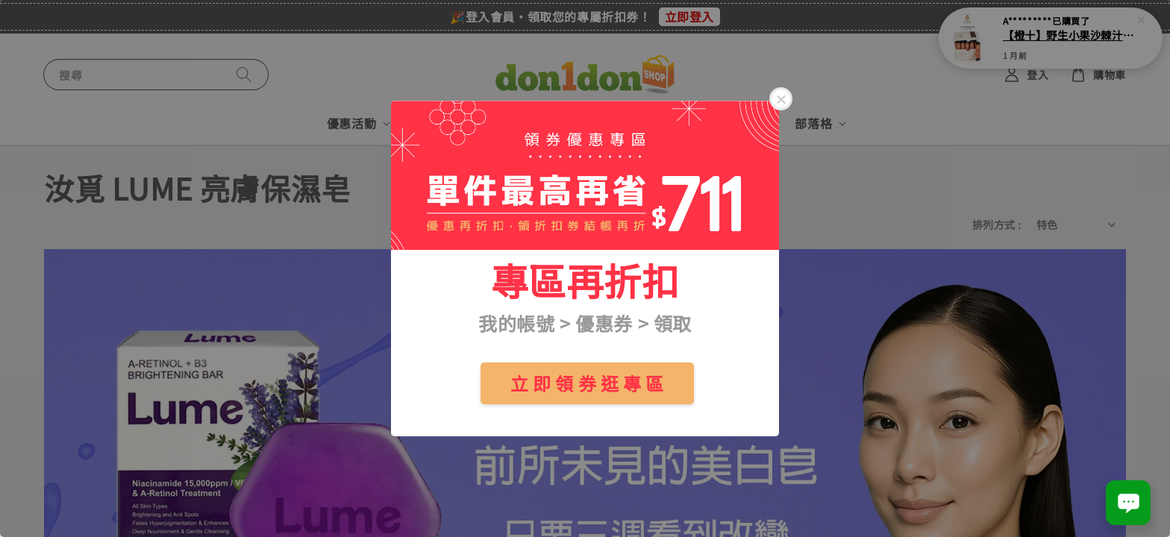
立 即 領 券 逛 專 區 (587, 383)
